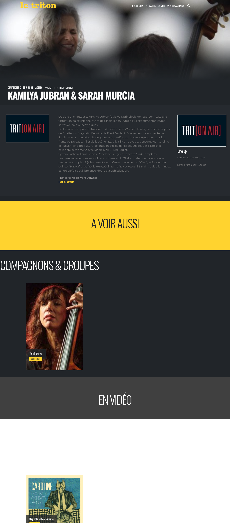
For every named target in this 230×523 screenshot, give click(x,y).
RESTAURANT (175, 6)
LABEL (151, 6)
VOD (161, 6)
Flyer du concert (66, 181)
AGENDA (137, 6)
